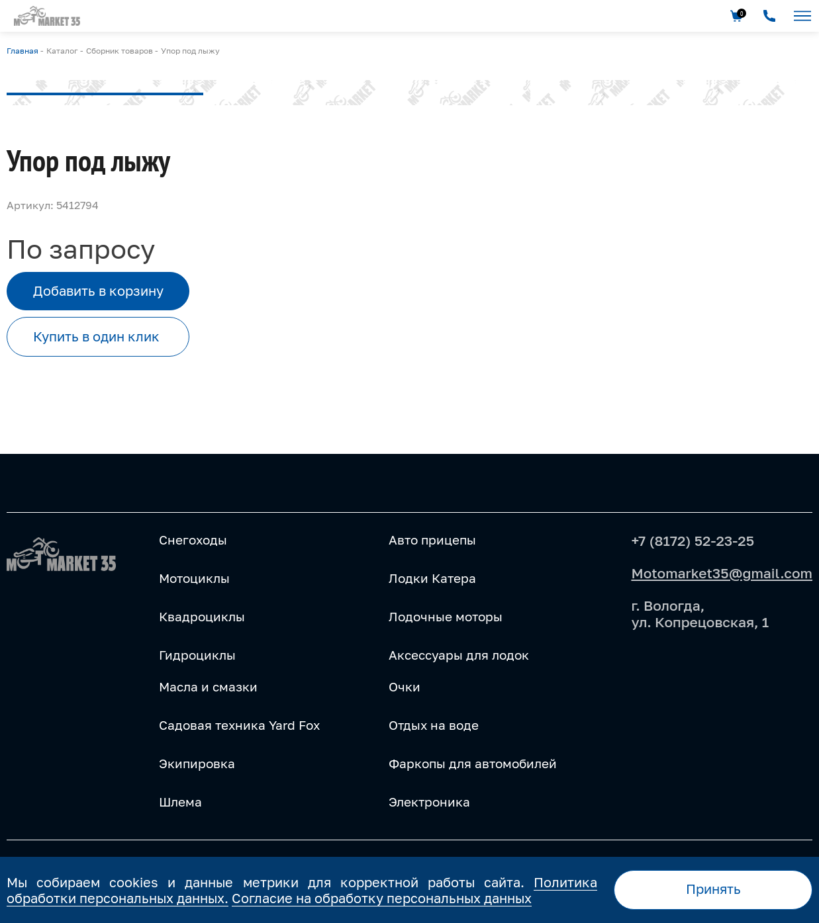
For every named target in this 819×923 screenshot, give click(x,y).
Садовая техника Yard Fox (239, 725)
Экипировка (197, 763)
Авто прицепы (432, 540)
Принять (713, 889)
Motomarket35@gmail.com (721, 573)
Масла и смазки (208, 687)
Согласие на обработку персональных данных (382, 898)
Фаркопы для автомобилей (473, 763)
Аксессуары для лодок (459, 655)
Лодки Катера (432, 578)
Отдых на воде (434, 725)
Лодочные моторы (446, 616)
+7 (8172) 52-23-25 (692, 540)
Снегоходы (193, 540)
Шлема (180, 802)
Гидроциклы (197, 655)
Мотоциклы (194, 578)
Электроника (429, 802)
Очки (404, 687)
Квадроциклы (202, 616)
